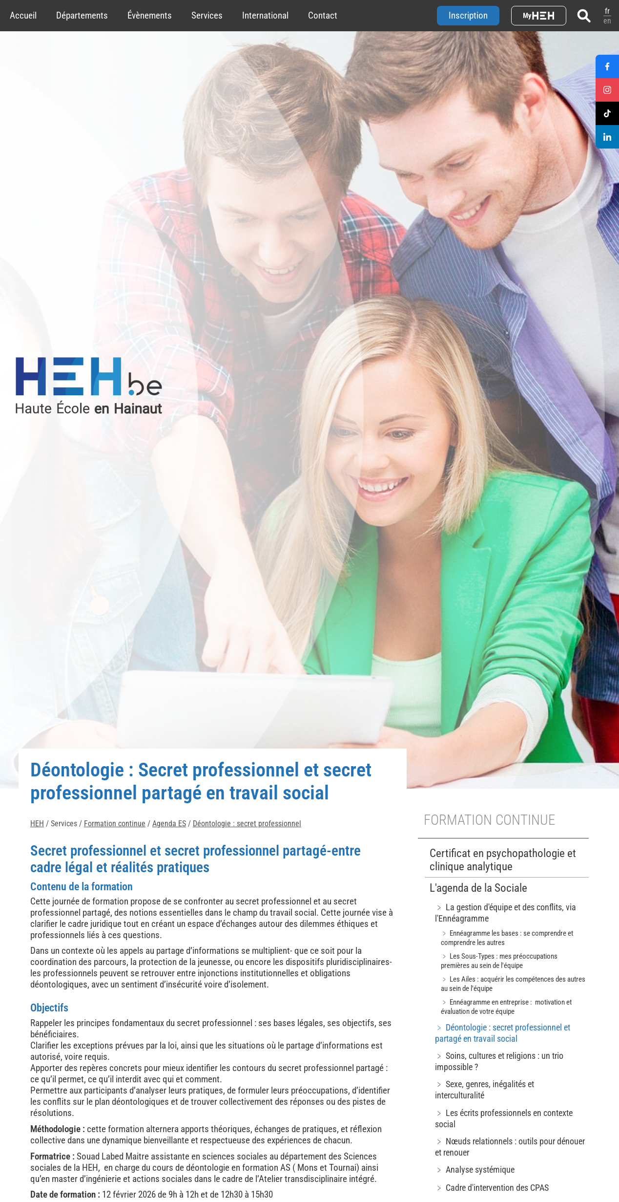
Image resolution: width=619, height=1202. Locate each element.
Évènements (149, 15)
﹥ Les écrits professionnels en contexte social (504, 1118)
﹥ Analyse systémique (475, 1169)
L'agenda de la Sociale (478, 888)
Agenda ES (169, 823)
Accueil (23, 15)
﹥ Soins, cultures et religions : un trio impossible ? (499, 1061)
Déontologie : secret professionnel (247, 823)
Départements (82, 15)
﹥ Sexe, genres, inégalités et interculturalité (484, 1089)
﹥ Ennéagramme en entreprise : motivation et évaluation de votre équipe (506, 1007)
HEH (37, 823)
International (265, 15)
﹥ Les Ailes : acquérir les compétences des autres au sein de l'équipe (513, 984)
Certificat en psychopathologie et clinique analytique (503, 860)
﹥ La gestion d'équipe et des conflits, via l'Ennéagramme (505, 912)
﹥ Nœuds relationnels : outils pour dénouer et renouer (510, 1147)
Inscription (468, 15)
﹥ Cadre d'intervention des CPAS (492, 1187)
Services (207, 15)
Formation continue (114, 823)
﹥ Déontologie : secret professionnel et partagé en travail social (502, 1033)
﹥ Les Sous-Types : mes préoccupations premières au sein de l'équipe (499, 961)
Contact (322, 15)
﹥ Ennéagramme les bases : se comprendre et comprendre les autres (507, 938)
